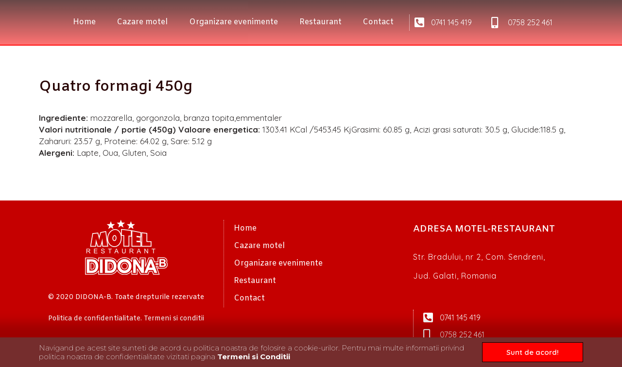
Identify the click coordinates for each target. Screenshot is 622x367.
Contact (378, 22)
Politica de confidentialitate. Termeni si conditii (126, 318)
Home (84, 22)
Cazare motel (142, 22)
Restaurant (320, 22)
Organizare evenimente (233, 22)
